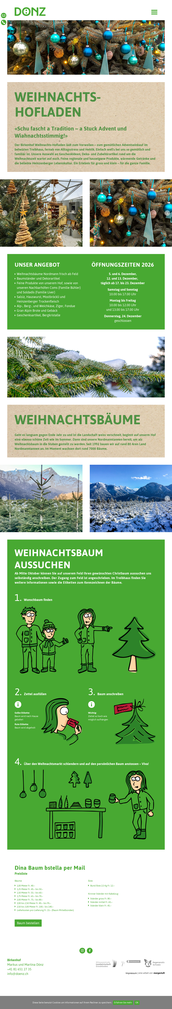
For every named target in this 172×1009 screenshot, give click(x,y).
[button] (4, 213)
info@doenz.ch (17, 974)
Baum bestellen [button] (28, 923)
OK (136, 1003)
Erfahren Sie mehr (123, 1003)
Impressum (131, 973)
